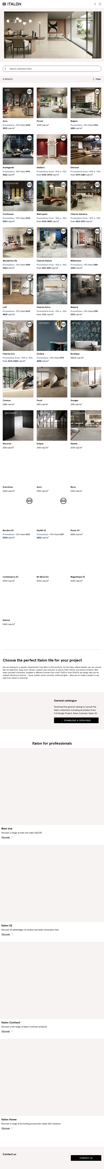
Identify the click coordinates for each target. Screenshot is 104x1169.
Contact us (86, 1158)
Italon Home (9, 1119)
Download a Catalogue (76, 720)
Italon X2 (6, 925)
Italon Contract (10, 1022)
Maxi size (6, 828)
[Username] (52, 69)
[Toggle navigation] (100, 4)
